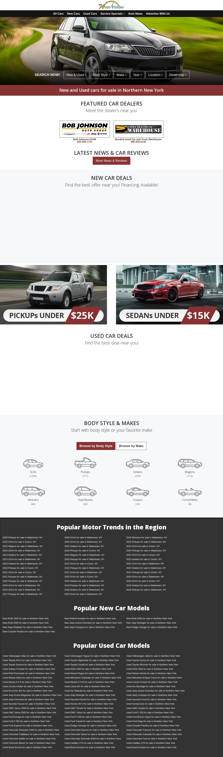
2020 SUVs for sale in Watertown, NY (145, 576)
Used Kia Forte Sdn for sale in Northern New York (27, 690)
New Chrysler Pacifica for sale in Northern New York (29, 631)
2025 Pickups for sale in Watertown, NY (146, 542)
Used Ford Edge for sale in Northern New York (149, 721)
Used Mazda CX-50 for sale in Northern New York (89, 682)
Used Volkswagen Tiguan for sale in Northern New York (92, 656)
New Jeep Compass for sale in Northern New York (89, 627)
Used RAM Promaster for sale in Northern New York (29, 673)
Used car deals (111, 335)
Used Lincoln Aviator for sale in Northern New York (28, 686)
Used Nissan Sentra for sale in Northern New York (151, 673)
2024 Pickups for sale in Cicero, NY (82, 550)
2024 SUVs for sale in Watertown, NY (21, 550)
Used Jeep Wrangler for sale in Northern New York (89, 695)
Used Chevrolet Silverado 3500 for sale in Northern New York (92, 739)
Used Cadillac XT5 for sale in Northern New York (88, 743)
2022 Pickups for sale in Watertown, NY (84, 568)
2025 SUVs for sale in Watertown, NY (83, 542)
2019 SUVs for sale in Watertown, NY (21, 585)
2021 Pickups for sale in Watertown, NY (23, 576)
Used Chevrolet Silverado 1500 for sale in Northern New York (31, 731)
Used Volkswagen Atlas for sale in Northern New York (29, 656)
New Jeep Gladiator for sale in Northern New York (28, 627)
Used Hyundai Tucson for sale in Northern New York (29, 703)
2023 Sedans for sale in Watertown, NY (22, 563)
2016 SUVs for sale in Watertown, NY (83, 594)
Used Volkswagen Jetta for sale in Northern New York (153, 656)
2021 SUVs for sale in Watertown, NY (83, 572)
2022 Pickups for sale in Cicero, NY (20, 568)
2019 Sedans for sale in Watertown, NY (146, 585)
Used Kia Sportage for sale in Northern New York (150, 686)
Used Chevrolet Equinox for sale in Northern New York (91, 730)
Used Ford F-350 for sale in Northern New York (26, 721)
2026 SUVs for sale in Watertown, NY (83, 537)
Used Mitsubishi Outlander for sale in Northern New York (92, 677)
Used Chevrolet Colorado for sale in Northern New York (154, 734)
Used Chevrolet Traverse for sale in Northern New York (153, 730)
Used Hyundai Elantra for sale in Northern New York (90, 699)
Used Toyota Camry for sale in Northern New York (151, 660)
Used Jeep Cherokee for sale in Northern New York (28, 699)
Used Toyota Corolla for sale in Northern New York (89, 664)
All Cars (58, 13)
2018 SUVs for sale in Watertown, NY (21, 589)
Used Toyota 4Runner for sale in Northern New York (152, 664)
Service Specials (113, 13)
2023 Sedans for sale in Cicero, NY (144, 559)
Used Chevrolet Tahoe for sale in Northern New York (90, 734)
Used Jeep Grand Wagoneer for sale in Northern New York (32, 695)
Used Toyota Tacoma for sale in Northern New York (28, 664)
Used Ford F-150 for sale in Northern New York (150, 712)
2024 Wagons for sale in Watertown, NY (84, 555)
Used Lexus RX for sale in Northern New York (87, 686)
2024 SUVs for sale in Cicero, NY (143, 546)
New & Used (76, 75)
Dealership (177, 75)
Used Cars (90, 13)
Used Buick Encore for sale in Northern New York (27, 747)
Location (155, 75)
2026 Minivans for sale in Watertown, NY (146, 537)
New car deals (111, 177)
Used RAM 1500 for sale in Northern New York (87, 669)
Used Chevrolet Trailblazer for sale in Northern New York (31, 734)
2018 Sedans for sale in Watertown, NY (84, 589)
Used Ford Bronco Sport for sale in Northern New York (153, 717)
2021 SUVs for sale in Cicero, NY (19, 572)
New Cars (73, 13)
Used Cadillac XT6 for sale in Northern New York (150, 743)
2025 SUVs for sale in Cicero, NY (19, 542)
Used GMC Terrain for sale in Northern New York (88, 708)
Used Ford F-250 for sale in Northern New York (88, 717)
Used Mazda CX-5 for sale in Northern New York (27, 682)
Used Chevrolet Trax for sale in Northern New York (151, 738)
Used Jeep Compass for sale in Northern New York (151, 695)
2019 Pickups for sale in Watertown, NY (84, 585)
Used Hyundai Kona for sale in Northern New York (151, 699)
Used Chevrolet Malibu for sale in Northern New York (29, 738)
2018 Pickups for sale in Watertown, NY (146, 589)
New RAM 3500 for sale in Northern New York (26, 623)
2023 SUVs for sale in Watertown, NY (21, 559)
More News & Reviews (111, 160)
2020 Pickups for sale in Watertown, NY (23, 581)
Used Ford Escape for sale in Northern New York (27, 717)
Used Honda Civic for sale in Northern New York (150, 703)
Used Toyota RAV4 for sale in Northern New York (27, 660)
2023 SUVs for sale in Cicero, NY (143, 555)
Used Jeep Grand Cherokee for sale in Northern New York (155, 690)
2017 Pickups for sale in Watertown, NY (23, 594)
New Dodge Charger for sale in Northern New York (151, 627)
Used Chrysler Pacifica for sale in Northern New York (152, 725)
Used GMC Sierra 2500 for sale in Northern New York (29, 712)
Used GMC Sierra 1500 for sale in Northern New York (29, 708)
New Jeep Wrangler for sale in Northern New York (151, 623)
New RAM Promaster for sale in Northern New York (90, 618)
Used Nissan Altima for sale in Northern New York (27, 677)
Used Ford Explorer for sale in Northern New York (27, 725)
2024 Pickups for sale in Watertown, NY (146, 550)
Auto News (135, 13)
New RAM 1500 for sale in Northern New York (26, 618)
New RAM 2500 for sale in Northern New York (149, 618)
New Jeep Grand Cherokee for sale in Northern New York (93, 623)
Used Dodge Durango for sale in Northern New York (90, 725)
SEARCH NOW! (47, 75)
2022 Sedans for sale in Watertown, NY (146, 568)
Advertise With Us (158, 13)
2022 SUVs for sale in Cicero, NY (81, 563)
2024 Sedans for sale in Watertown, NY (22, 555)
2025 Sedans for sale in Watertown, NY (84, 546)
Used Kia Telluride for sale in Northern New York (88, 690)
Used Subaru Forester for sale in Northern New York (29, 669)
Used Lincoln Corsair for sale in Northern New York (151, 682)
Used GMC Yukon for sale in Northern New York (88, 712)
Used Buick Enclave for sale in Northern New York (151, 747)
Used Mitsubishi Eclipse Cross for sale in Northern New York (154, 678)
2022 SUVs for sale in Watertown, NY (145, 563)
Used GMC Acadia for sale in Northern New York (150, 708)
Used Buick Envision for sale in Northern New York (89, 747)
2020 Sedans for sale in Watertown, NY (84, 581)
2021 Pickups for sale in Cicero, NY (144, 572)
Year (137, 75)
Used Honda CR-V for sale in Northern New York (88, 703)
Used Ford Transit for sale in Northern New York (88, 721)
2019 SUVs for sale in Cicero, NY (143, 581)
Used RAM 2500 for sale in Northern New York (149, 669)
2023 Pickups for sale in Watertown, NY (84, 559)
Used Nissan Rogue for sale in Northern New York (89, 673)
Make (122, 75)
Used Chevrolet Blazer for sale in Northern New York (29, 743)
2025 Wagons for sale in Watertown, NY (23, 546)
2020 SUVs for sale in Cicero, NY (81, 576)
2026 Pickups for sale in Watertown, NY (23, 537)
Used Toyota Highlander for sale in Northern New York (91, 660)
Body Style (101, 75)
